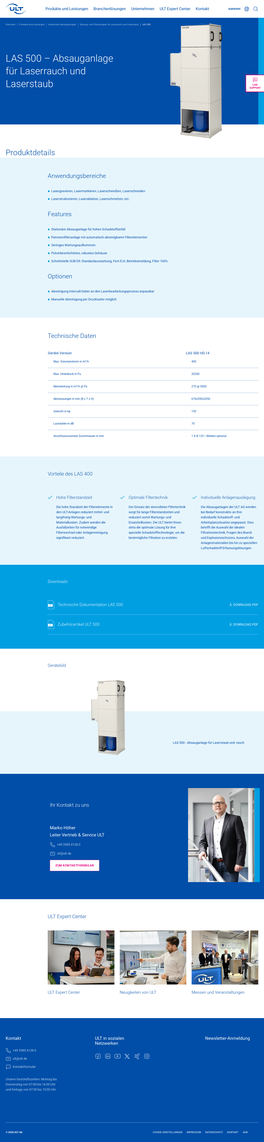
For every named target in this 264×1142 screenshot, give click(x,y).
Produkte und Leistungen (66, 9)
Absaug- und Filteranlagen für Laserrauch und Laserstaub (109, 24)
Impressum (194, 1132)
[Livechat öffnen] (255, 83)
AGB (245, 1132)
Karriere (235, 9)
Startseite (10, 24)
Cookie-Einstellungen (167, 1132)
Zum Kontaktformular (75, 865)
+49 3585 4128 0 (68, 844)
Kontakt (202, 9)
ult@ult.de (64, 853)
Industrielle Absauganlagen (62, 24)
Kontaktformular (24, 1067)
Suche (255, 9)
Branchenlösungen (110, 9)
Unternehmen (142, 9)
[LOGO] (16, 9)
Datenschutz (214, 1132)
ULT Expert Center (175, 9)
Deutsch (246, 9)
